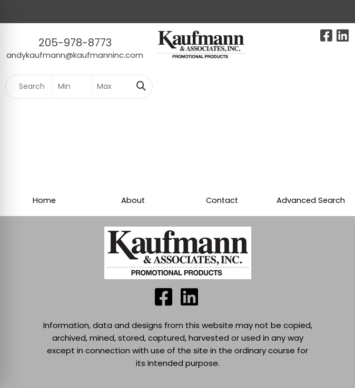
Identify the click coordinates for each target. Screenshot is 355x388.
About (133, 200)
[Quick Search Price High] (111, 87)
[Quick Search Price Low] (72, 87)
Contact (222, 200)
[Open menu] (333, 86)
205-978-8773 (75, 42)
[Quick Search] (29, 87)
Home (44, 200)
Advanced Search (311, 200)
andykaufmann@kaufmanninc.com (74, 55)
